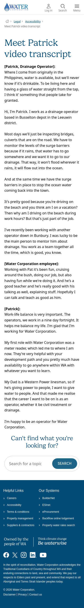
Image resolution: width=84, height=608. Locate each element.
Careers (9, 498)
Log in (48, 8)
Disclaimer (9, 594)
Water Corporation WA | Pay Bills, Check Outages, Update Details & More (7, 21)
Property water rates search (57, 525)
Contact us (35, 594)
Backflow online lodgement (56, 518)
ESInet (44, 505)
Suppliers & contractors (18, 525)
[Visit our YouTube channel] (43, 555)
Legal (17, 21)
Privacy (22, 594)
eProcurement (49, 511)
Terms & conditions (16, 511)
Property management (18, 518)
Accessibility (33, 21)
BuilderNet (47, 498)
